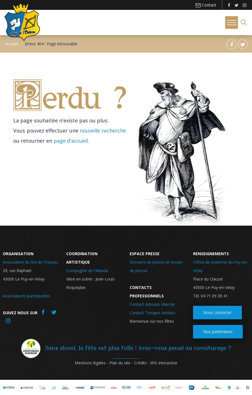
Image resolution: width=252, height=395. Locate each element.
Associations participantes (26, 296)
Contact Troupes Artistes (152, 312)
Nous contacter (217, 312)
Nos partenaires (218, 331)
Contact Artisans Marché (152, 304)
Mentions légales (90, 362)
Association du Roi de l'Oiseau (30, 262)
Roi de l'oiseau (22, 22)
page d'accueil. (71, 140)
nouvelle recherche (103, 130)
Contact (208, 5)
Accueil (12, 43)
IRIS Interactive (163, 362)
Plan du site (120, 362)
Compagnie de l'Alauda (87, 270)
